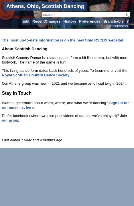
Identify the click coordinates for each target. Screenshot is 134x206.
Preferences (89, 21)
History (69, 21)
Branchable (113, 21)
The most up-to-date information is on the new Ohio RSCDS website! (62, 40)
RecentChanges (46, 21)
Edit (25, 21)
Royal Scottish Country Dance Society (36, 75)
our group (10, 120)
